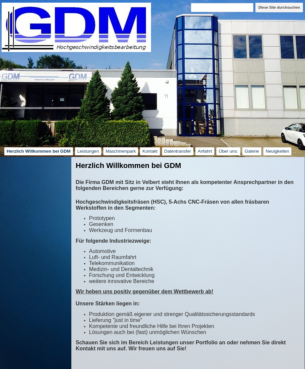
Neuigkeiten (277, 151)
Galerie (252, 151)
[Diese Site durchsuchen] (222, 7)
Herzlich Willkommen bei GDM (39, 151)
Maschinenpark (121, 151)
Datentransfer (177, 151)
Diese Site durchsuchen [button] (279, 7)
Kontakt (149, 151)
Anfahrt (205, 151)
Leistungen (88, 151)
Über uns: (228, 151)
